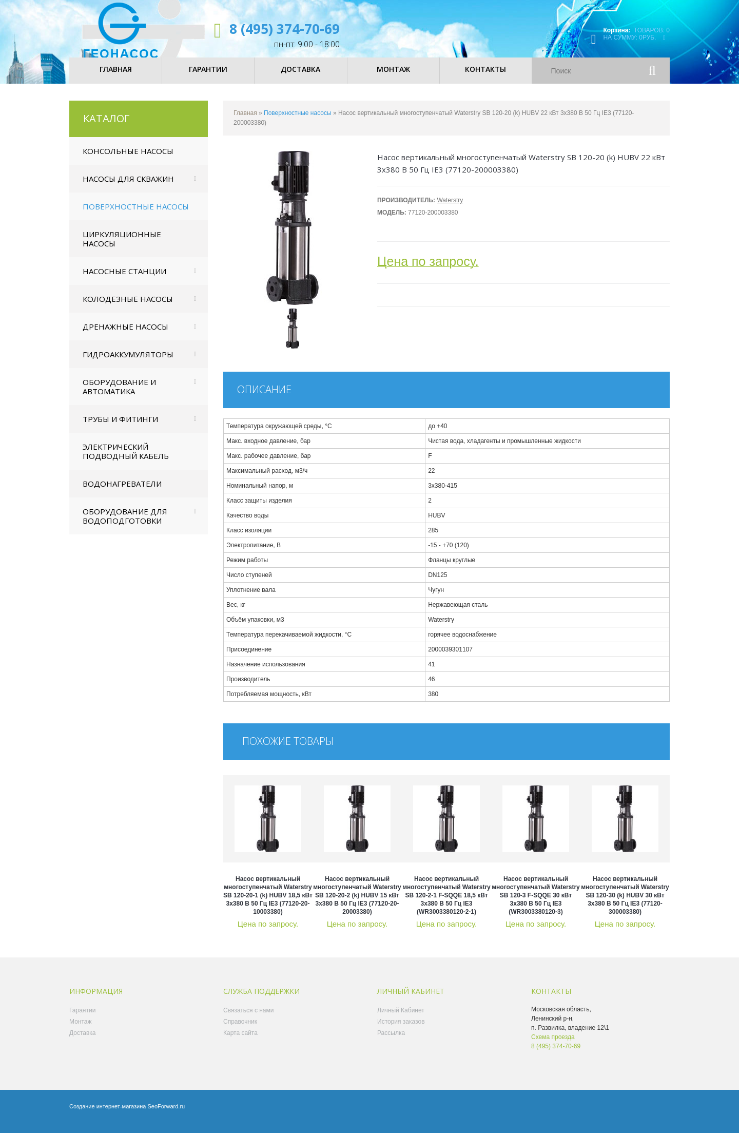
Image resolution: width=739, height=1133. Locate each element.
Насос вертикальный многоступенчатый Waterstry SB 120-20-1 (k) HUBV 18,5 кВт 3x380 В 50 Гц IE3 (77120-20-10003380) (268, 904)
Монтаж (80, 1030)
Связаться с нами (248, 1019)
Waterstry (450, 209)
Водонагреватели (122, 492)
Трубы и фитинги (120, 428)
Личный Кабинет (400, 1019)
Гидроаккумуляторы (128, 363)
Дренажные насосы (125, 335)
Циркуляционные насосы (122, 247)
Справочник (240, 1030)
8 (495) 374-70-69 (284, 29)
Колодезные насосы (128, 307)
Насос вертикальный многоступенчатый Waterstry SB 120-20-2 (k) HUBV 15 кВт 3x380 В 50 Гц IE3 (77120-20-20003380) (357, 904)
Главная (245, 121)
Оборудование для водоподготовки (125, 524)
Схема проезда (553, 1045)
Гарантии (82, 1019)
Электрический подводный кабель (126, 460)
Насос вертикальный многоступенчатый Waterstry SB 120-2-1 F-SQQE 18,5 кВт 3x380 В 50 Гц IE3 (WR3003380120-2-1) (446, 904)
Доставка (82, 1041)
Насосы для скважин (128, 187)
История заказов (401, 1030)
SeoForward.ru (166, 1115)
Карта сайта (240, 1041)
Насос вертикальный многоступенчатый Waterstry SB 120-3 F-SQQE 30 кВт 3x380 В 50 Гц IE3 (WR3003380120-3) (536, 904)
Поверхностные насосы (136, 215)
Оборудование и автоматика (119, 395)
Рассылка (391, 1041)
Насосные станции (124, 280)
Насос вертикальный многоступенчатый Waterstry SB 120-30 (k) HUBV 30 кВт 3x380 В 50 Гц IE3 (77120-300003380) (625, 904)
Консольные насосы (128, 160)
